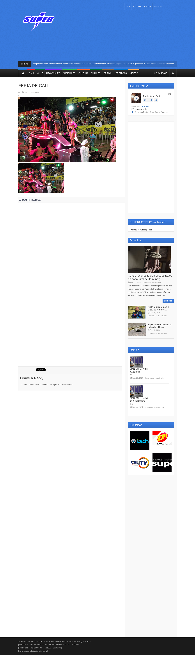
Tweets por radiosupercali (141, 230)
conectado (44, 384)
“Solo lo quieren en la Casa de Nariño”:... (158, 308)
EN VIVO (137, 6)
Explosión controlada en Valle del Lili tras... (160, 326)
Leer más (168, 301)
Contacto (157, 6)
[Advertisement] (120, 36)
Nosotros (147, 6)
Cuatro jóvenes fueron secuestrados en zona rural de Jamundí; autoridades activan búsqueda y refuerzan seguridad (78, 64)
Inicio (128, 6)
